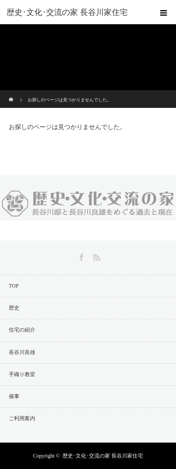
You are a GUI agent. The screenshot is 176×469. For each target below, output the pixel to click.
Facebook (80, 255)
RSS (95, 255)
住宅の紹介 (22, 330)
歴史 (14, 308)
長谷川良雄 (22, 352)
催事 (14, 396)
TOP (13, 286)
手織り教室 (22, 374)
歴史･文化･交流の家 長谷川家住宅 (102, 456)
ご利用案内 (22, 418)
